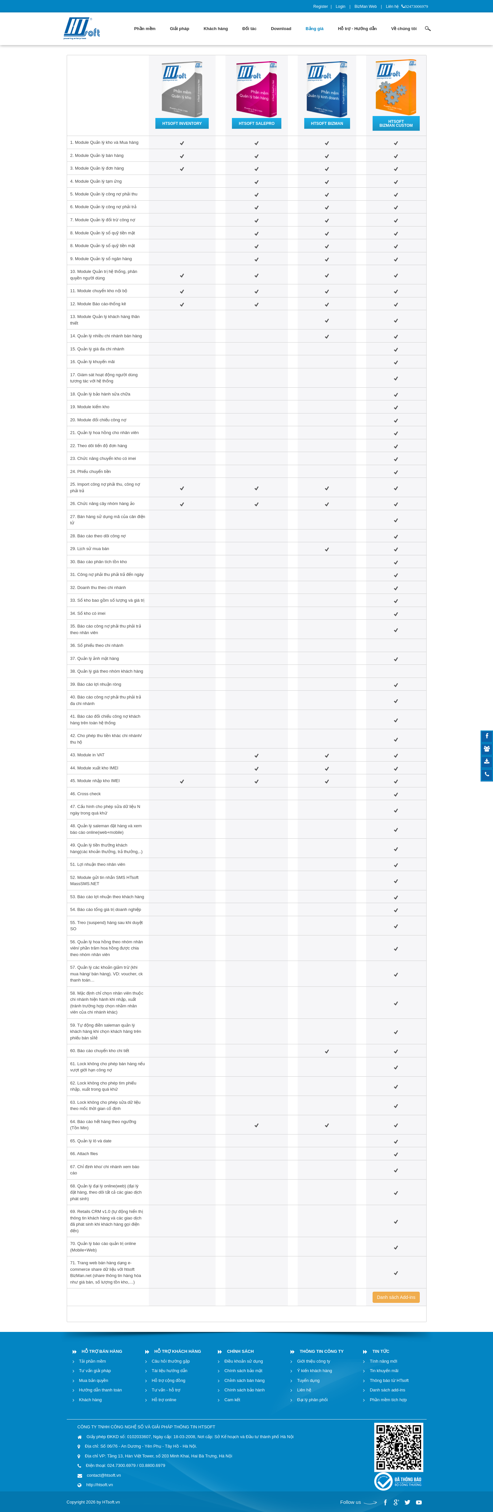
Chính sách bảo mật (243, 1370)
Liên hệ (392, 6)
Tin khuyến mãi (384, 1370)
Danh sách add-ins (387, 1389)
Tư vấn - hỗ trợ (166, 1389)
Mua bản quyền (93, 1380)
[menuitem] (145, 28)
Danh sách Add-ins (396, 1297)
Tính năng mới (383, 1361)
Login (340, 6)
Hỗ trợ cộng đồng (168, 1380)
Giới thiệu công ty (313, 1361)
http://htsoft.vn (99, 1484)
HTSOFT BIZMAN (327, 123)
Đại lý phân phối (312, 1399)
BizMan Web (366, 6)
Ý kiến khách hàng (314, 1370)
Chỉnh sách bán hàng (244, 1380)
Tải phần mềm (92, 1361)
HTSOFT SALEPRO (256, 123)
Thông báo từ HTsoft (389, 1380)
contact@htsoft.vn (104, 1475)
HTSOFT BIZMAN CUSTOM (396, 123)
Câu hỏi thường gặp (171, 1361)
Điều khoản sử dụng (243, 1361)
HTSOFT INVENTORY (182, 123)
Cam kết (232, 1399)
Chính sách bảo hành (244, 1389)
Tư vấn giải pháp (95, 1370)
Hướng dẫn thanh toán (100, 1389)
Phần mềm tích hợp (388, 1399)
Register (320, 6)
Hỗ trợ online (164, 1399)
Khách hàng (90, 1399)
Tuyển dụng (308, 1380)
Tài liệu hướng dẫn (169, 1370)
